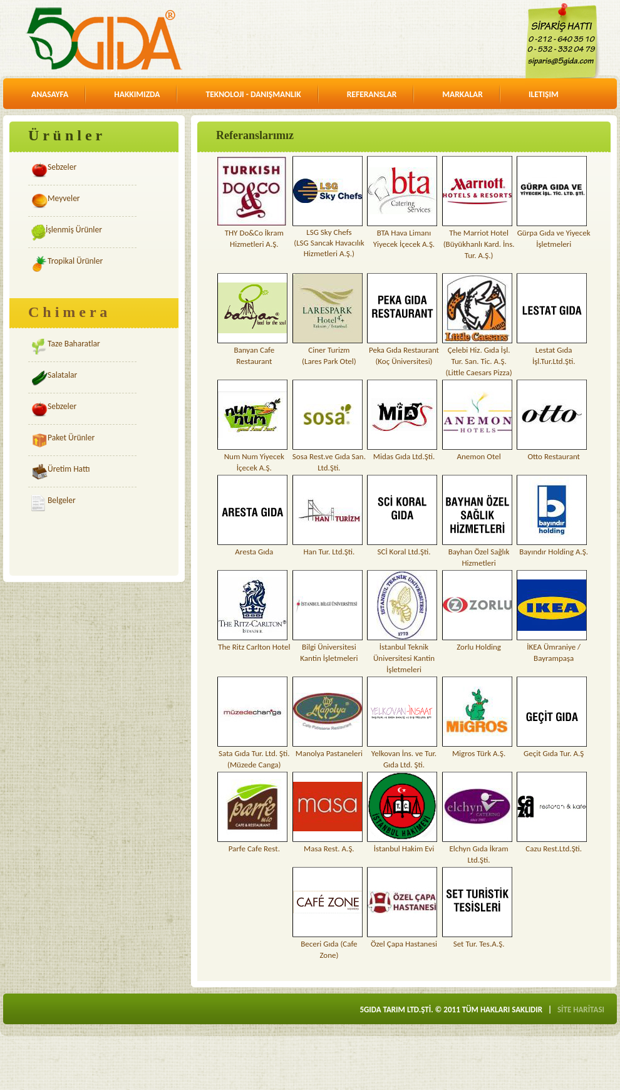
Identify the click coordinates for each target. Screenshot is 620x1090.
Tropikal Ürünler (75, 261)
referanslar (372, 94)
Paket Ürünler (71, 437)
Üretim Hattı (69, 469)
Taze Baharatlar (74, 343)
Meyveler (64, 198)
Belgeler (62, 500)
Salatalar (62, 375)
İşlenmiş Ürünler (74, 229)
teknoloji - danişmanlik (253, 94)
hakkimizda (137, 94)
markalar (462, 94)
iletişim (544, 94)
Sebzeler (62, 167)
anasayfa (49, 94)
